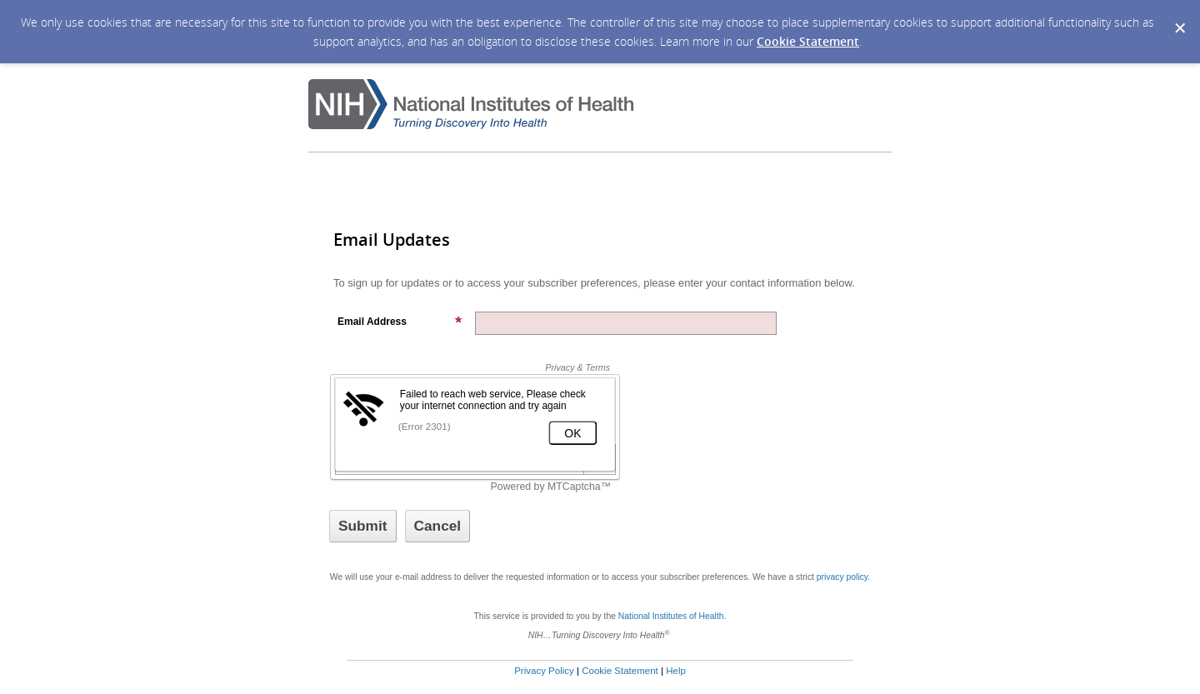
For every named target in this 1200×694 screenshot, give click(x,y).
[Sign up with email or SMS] (363, 526)
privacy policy (842, 577)
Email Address (400, 321)
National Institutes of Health (671, 616)
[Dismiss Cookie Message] (1179, 16)
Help (676, 671)
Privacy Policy (544, 671)
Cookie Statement (808, 41)
